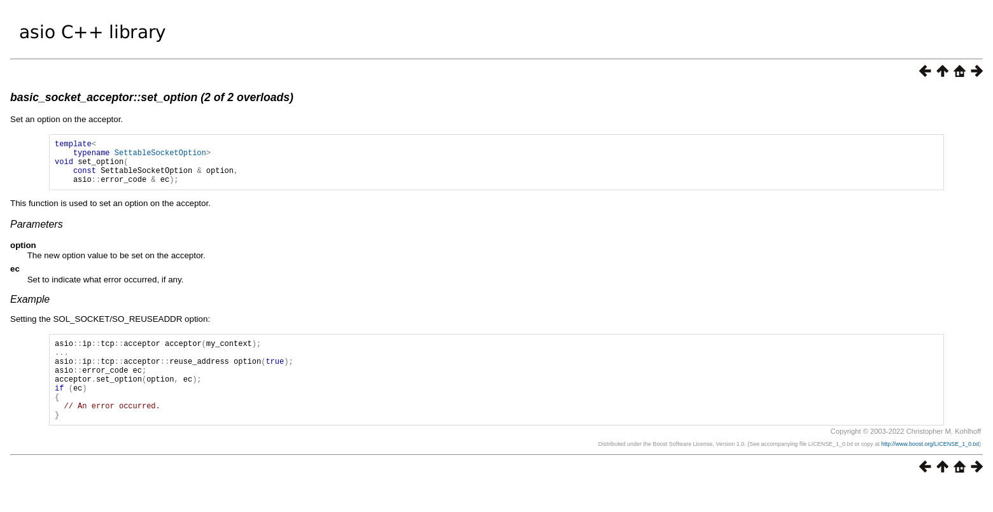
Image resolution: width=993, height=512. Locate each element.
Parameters (36, 233)
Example (30, 308)
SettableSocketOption (160, 156)
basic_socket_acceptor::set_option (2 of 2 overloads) (151, 97)
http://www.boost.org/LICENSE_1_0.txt (930, 470)
